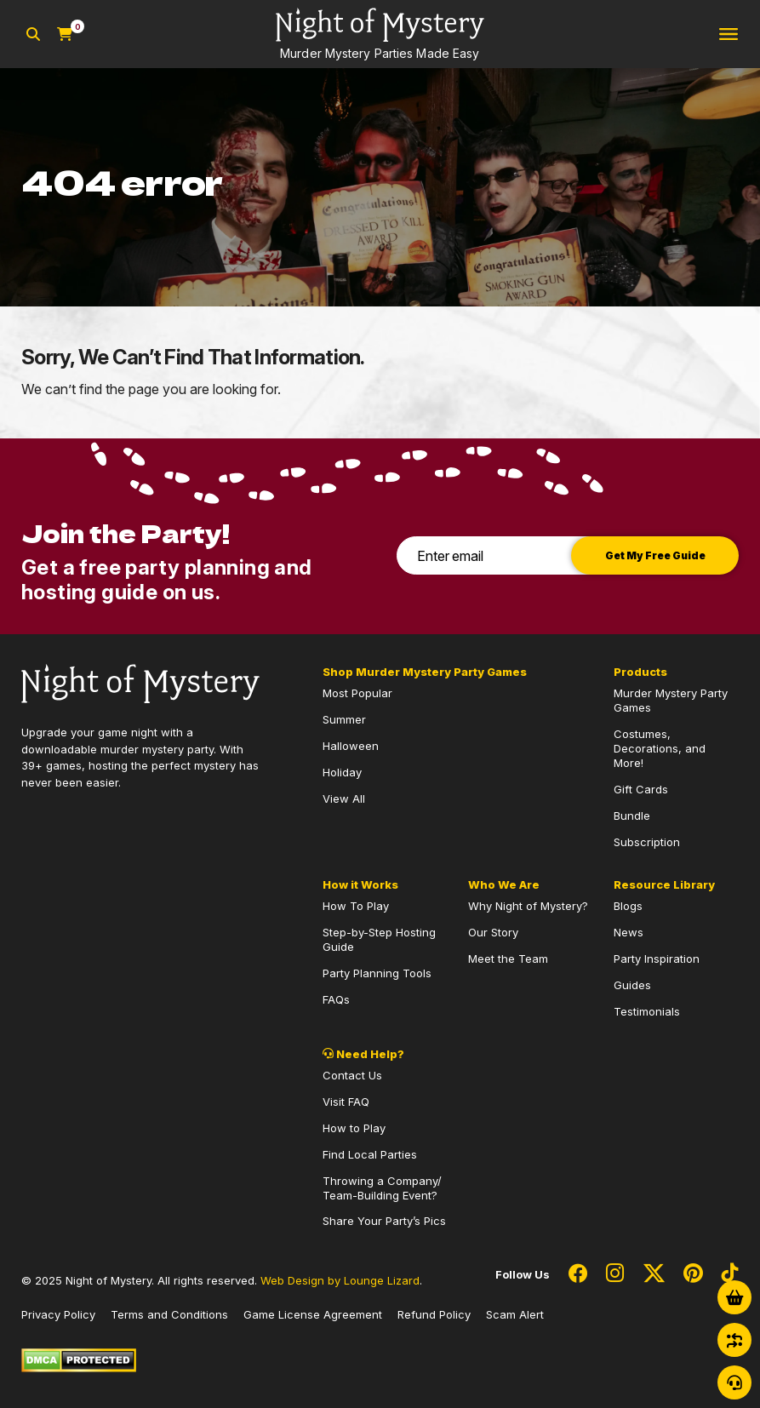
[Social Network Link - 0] (578, 1274)
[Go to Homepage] (380, 34)
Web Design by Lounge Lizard (340, 1280)
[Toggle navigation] (728, 34)
